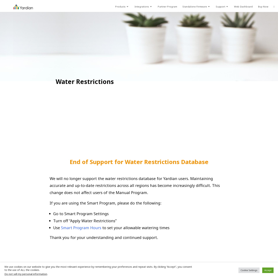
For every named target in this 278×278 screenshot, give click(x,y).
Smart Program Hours (81, 227)
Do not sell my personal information (25, 274)
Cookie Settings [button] (249, 270)
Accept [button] (267, 270)
